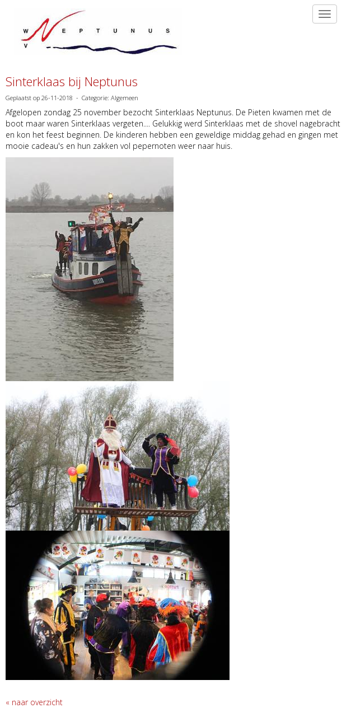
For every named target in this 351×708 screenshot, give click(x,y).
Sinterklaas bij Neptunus (72, 81)
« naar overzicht (34, 702)
